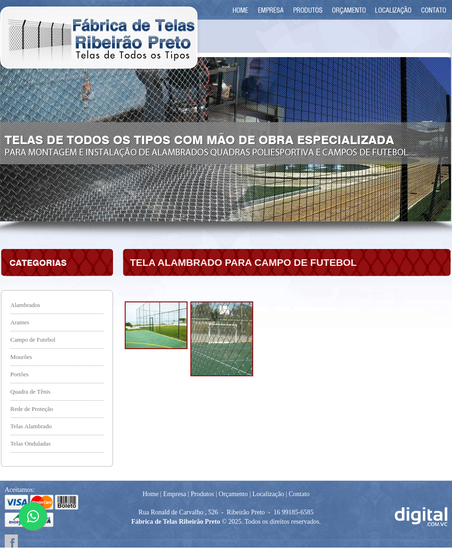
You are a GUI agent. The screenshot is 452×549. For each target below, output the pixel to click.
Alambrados (25, 304)
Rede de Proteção (31, 408)
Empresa (174, 494)
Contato (299, 494)
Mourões (21, 356)
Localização (268, 494)
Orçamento (233, 494)
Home (150, 494)
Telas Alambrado (31, 426)
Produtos (202, 494)
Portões (19, 374)
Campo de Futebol (32, 339)
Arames (19, 322)
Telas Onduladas (30, 443)
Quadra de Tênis (30, 391)
